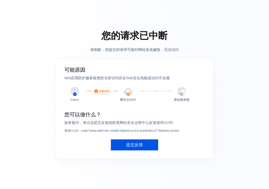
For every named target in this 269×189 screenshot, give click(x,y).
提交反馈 (134, 145)
